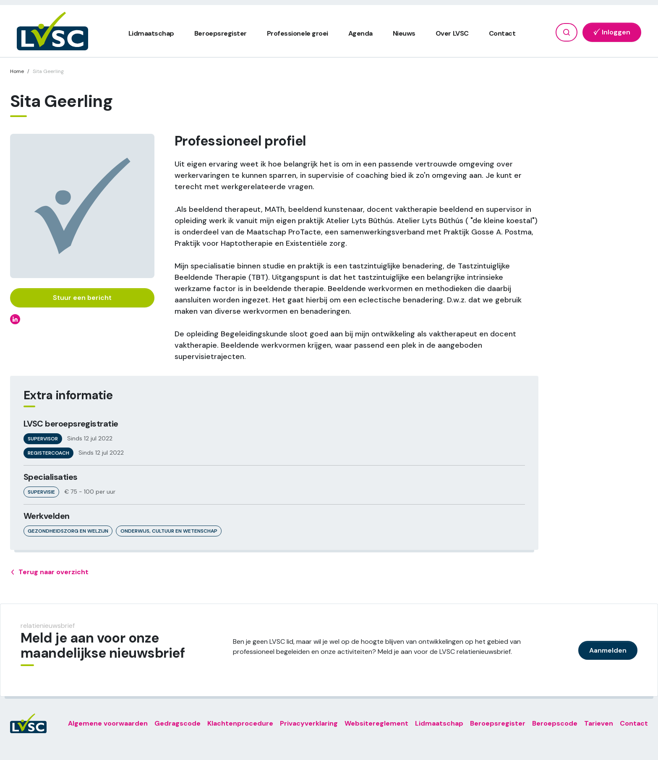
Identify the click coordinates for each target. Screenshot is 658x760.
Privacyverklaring (309, 723)
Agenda (360, 33)
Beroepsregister (220, 33)
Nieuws (404, 33)
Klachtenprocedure (240, 723)
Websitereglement (376, 723)
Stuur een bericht (82, 297)
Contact (502, 33)
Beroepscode (554, 723)
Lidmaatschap (151, 33)
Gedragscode (177, 723)
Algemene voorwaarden (108, 723)
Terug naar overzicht (49, 572)
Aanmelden (608, 650)
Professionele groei (297, 33)
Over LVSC (452, 33)
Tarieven (598, 723)
